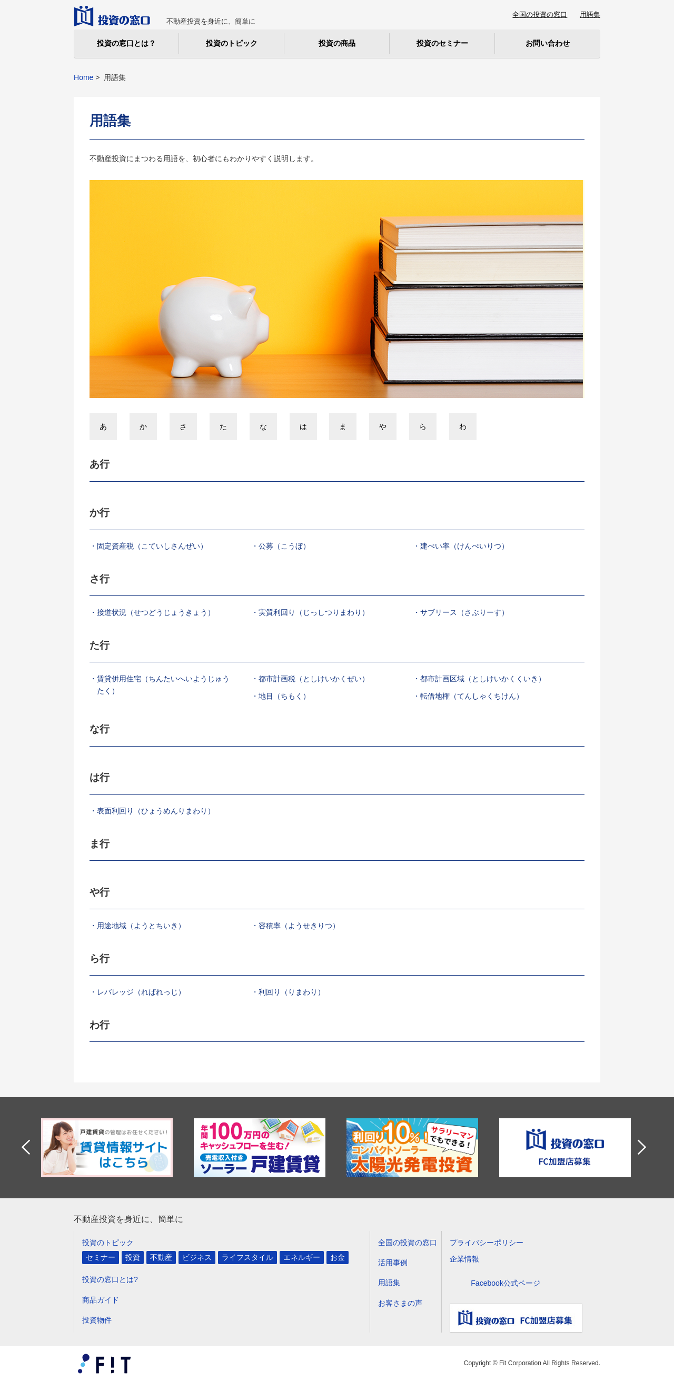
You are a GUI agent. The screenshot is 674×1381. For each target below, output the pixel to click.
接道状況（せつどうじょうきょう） (156, 612)
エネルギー (301, 1257)
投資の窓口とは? (110, 1279)
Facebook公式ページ (505, 1283)
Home (83, 77)
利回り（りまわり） (292, 992)
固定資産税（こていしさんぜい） (152, 546)
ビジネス (197, 1257)
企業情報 (464, 1259)
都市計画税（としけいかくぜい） (314, 678)
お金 (337, 1257)
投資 (132, 1257)
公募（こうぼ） (284, 546)
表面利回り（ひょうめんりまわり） (156, 811)
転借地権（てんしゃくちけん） (471, 696)
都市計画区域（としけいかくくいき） (483, 678)
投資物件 (97, 1320)
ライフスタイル (247, 1257)
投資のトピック (108, 1242)
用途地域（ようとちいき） (141, 925)
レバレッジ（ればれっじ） (141, 992)
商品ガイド (100, 1300)
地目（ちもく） (284, 696)
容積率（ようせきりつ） (299, 925)
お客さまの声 (400, 1303)
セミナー (100, 1257)
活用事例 (393, 1262)
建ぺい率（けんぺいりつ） (464, 546)
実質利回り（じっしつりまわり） (314, 612)
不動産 (161, 1257)
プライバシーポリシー (486, 1242)
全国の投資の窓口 (539, 14)
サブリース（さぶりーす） (464, 612)
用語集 (590, 14)
